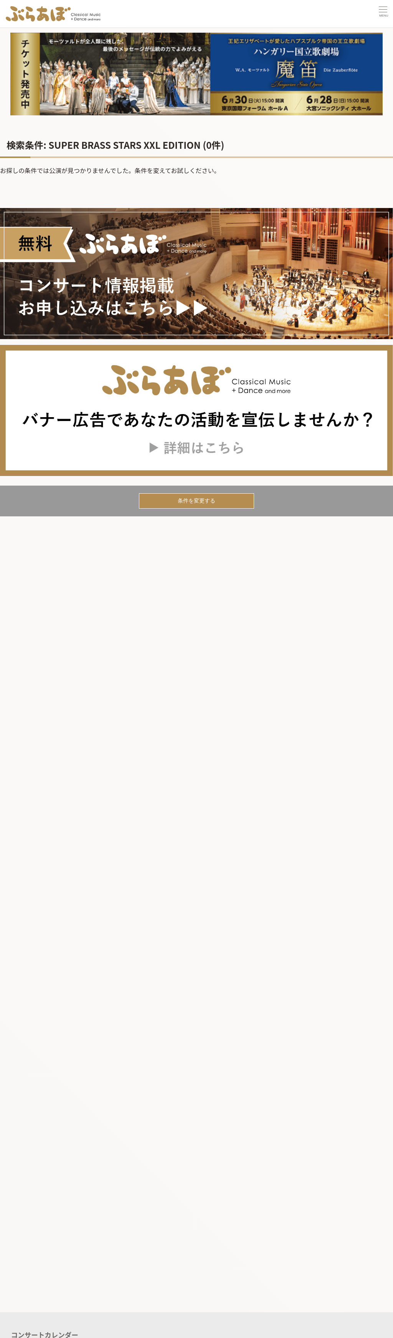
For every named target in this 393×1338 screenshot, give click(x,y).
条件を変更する (196, 501)
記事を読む (28, 1328)
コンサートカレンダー (44, 1312)
